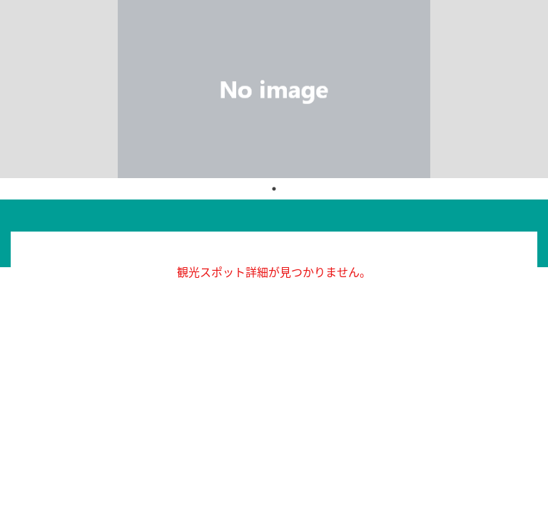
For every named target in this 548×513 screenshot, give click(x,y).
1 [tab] (274, 189)
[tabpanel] (274, 89)
